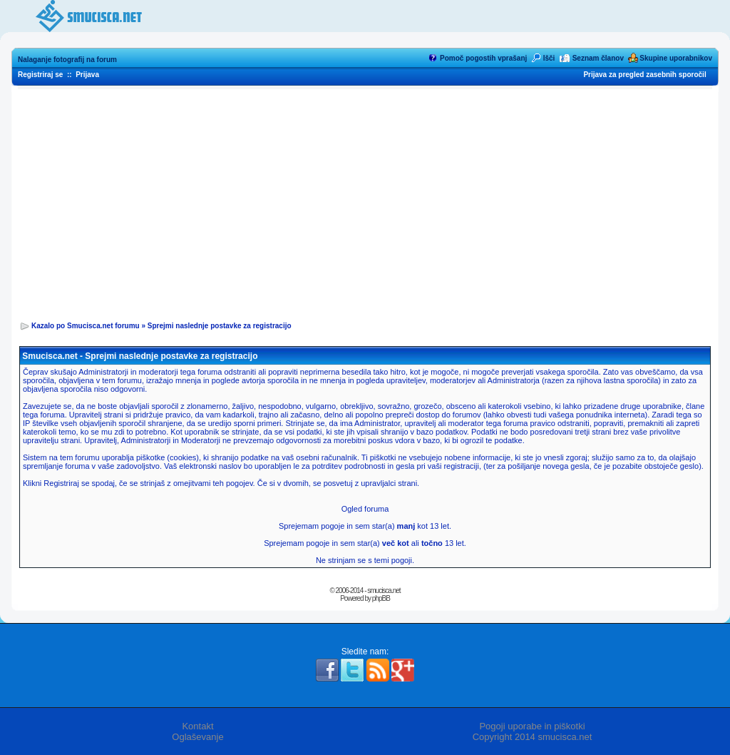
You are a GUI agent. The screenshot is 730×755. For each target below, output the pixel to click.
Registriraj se (40, 74)
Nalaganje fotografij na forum (67, 60)
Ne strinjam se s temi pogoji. (365, 560)
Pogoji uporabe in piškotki (532, 726)
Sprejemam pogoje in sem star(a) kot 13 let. (365, 526)
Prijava (87, 74)
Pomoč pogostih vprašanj (483, 58)
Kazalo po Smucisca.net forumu (85, 326)
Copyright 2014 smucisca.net (532, 736)
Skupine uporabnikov (675, 58)
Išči (549, 58)
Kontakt (197, 726)
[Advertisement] (365, 200)
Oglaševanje (197, 736)
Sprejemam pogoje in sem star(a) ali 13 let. (365, 543)
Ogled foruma (365, 509)
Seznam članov (598, 58)
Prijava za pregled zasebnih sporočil (644, 74)
